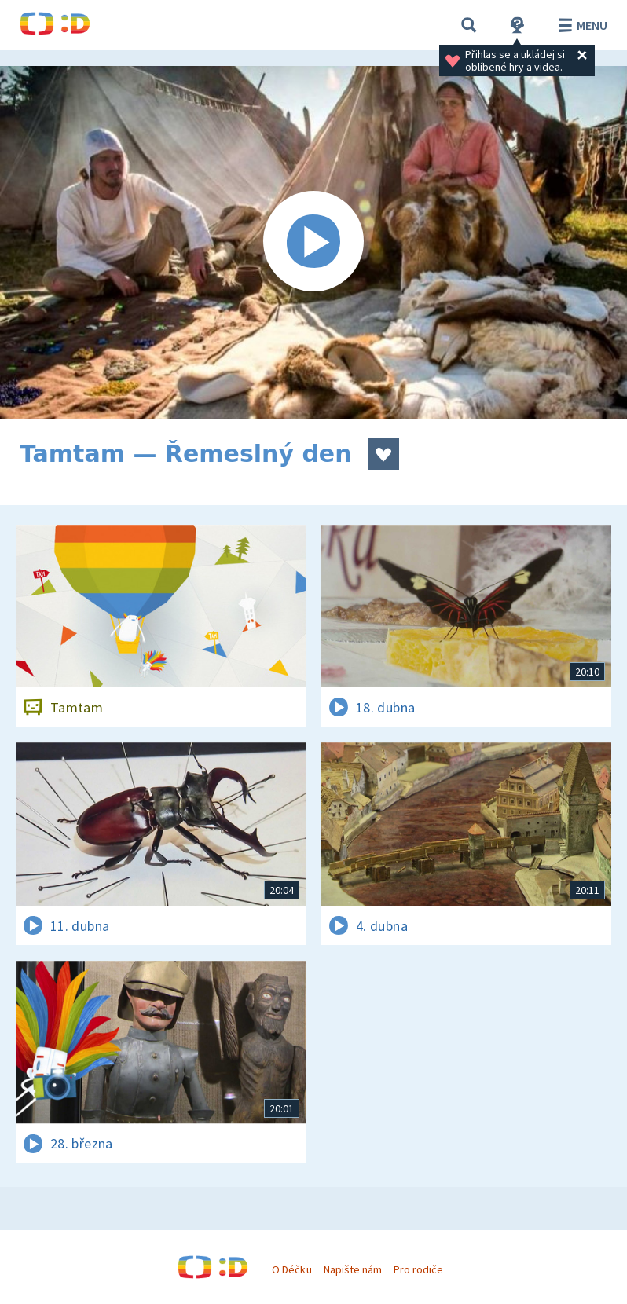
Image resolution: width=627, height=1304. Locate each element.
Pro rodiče (418, 1269)
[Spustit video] (313, 242)
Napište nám (353, 1269)
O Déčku (291, 1269)
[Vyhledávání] (469, 25)
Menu (580, 25)
